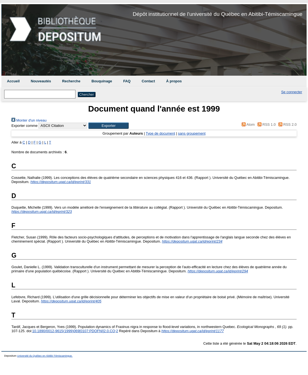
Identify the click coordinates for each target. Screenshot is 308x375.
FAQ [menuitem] (126, 81)
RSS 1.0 (266, 124)
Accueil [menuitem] (13, 81)
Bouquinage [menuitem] (102, 81)
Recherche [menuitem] (71, 81)
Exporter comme (24, 126)
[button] (108, 125)
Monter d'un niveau (29, 120)
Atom (247, 124)
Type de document (160, 133)
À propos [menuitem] (174, 81)
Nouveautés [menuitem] (41, 81)
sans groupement (192, 133)
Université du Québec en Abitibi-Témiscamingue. (45, 355)
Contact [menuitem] (148, 81)
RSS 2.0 (287, 124)
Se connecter (291, 92)
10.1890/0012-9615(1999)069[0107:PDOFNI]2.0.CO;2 (75, 331)
